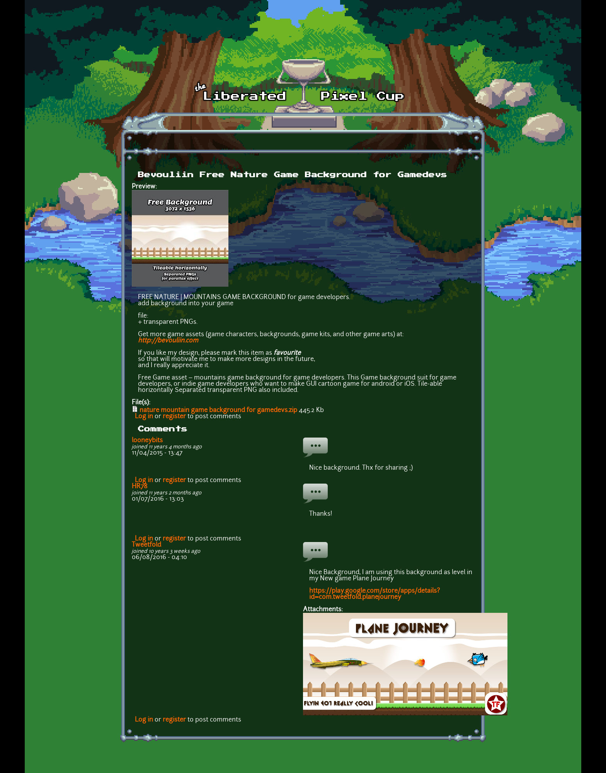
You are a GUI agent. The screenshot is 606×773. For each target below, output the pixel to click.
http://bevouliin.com (168, 341)
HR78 (140, 487)
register (174, 417)
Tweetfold (146, 545)
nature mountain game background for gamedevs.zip (218, 410)
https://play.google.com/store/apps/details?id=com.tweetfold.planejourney (374, 594)
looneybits (147, 441)
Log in (144, 417)
